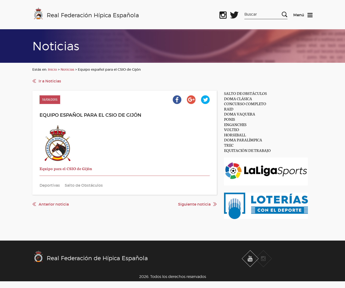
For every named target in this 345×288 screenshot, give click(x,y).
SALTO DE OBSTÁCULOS (245, 93)
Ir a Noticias (50, 81)
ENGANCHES (235, 124)
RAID (228, 108)
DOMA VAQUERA (239, 113)
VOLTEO (231, 129)
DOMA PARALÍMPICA (243, 139)
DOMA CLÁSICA (238, 98)
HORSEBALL (235, 134)
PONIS (229, 119)
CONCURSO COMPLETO (245, 103)
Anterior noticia (54, 204)
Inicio (52, 69)
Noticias (67, 69)
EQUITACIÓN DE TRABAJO (247, 150)
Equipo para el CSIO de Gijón (66, 168)
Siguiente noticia (194, 204)
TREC (229, 145)
